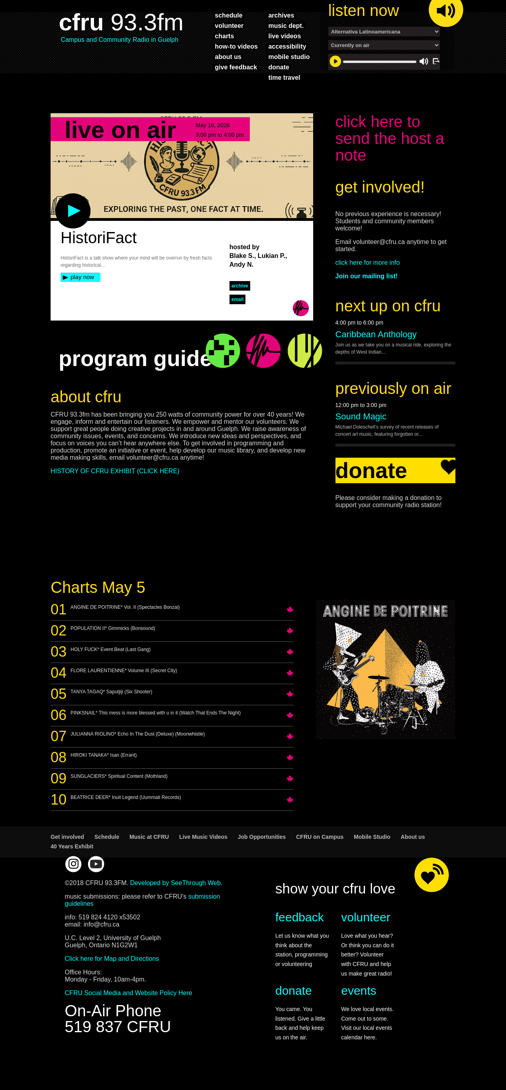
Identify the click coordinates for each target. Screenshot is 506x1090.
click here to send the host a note (390, 151)
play (60, 211)
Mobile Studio (372, 850)
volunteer (229, 25)
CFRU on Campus (319, 850)
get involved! (380, 200)
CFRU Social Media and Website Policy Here (128, 1006)
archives (281, 15)
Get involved (67, 850)
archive (239, 299)
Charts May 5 (98, 601)
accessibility (287, 46)
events (358, 1004)
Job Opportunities (262, 850)
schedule (228, 15)
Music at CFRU (149, 850)
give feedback (236, 67)
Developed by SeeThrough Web (175, 896)
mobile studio (289, 56)
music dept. (286, 25)
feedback (299, 930)
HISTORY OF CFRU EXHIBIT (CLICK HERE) (115, 484)
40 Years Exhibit (72, 860)
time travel (284, 77)
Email (237, 313)
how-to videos (236, 46)
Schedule (106, 850)
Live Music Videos (203, 850)
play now (82, 290)
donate (278, 67)
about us (228, 56)
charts (224, 36)
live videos (284, 36)
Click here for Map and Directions (112, 972)
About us (413, 850)
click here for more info (367, 276)
